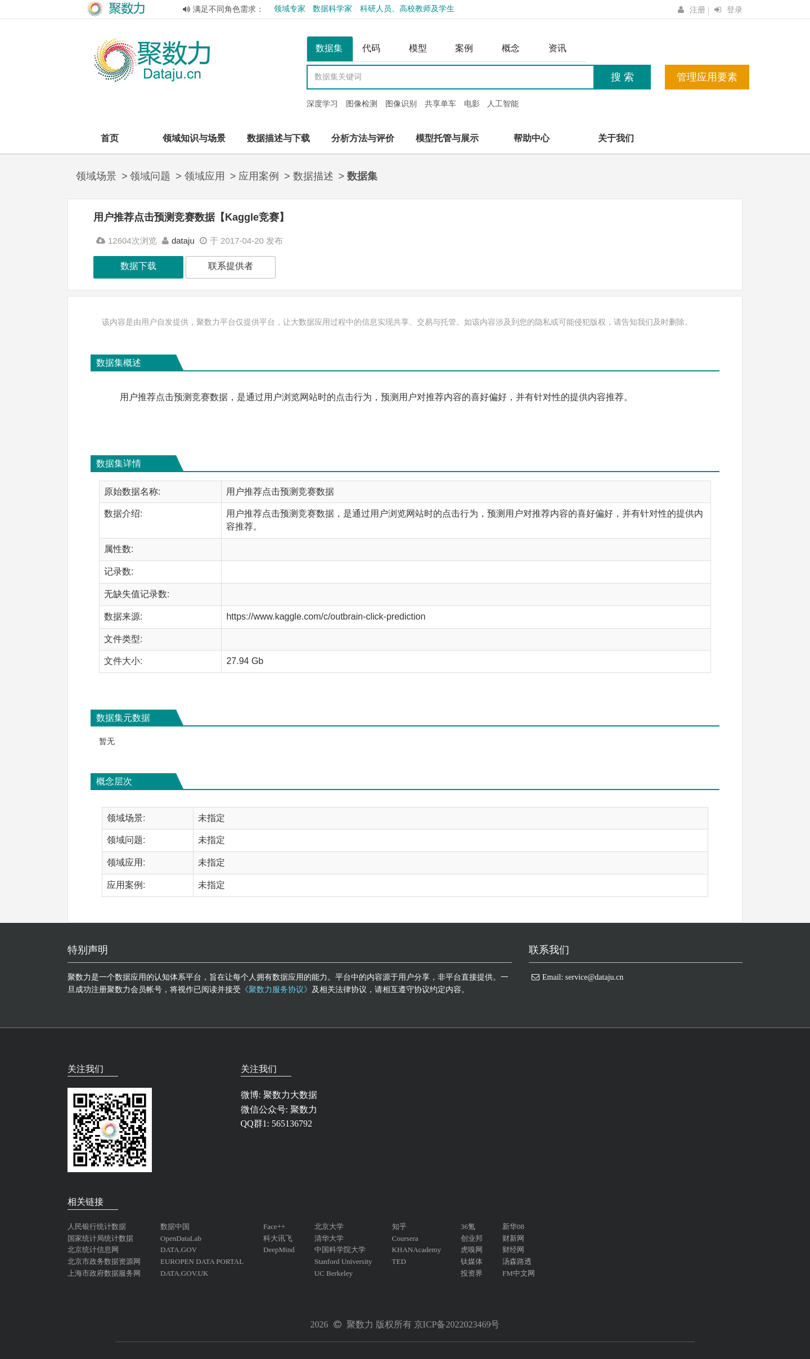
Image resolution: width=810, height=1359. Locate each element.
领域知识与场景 (194, 138)
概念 (511, 48)
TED (399, 1261)
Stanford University (343, 1261)
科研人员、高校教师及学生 (407, 9)
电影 (472, 103)
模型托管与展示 (447, 138)
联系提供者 (230, 266)
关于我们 (616, 138)
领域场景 (96, 176)
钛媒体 (472, 1261)
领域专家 (289, 9)
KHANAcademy (416, 1249)
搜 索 (622, 77)
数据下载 (138, 266)
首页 (110, 138)
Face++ (274, 1226)
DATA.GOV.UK (184, 1273)
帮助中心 (532, 138)
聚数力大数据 (290, 1095)
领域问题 (150, 176)
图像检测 (361, 103)
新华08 (513, 1226)
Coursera (405, 1238)
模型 (418, 48)
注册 (697, 10)
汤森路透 (517, 1261)
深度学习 (322, 103)
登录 (734, 10)
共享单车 (440, 103)
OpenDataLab (180, 1238)
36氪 (468, 1226)
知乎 (399, 1226)
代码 (371, 48)
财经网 (513, 1249)
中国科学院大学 (340, 1249)
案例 (464, 48)
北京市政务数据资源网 (104, 1261)
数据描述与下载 (278, 138)
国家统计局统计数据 (100, 1238)
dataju (183, 240)
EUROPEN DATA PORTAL (202, 1261)
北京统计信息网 (93, 1249)
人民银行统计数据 (97, 1226)
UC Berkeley (333, 1273)
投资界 (472, 1273)
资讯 (557, 48)
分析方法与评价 (362, 138)
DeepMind (279, 1249)
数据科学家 (332, 9)
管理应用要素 (707, 77)
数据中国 (175, 1226)
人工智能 (503, 103)
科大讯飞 (277, 1238)
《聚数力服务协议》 (276, 989)
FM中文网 (518, 1273)
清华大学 (329, 1238)
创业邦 (472, 1238)
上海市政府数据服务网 (104, 1273)
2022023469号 (473, 1324)
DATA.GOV (178, 1249)
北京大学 (329, 1226)
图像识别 (401, 103)
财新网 (513, 1238)
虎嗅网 (472, 1249)
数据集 (329, 48)
